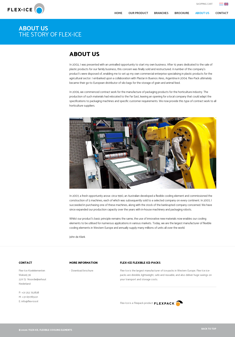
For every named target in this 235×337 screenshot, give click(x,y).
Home (118, 13)
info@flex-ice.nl (29, 301)
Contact (221, 13)
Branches (161, 13)
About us (202, 13)
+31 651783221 (30, 297)
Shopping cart (204, 4)
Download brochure (82, 270)
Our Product (138, 13)
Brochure (182, 13)
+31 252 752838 (30, 292)
